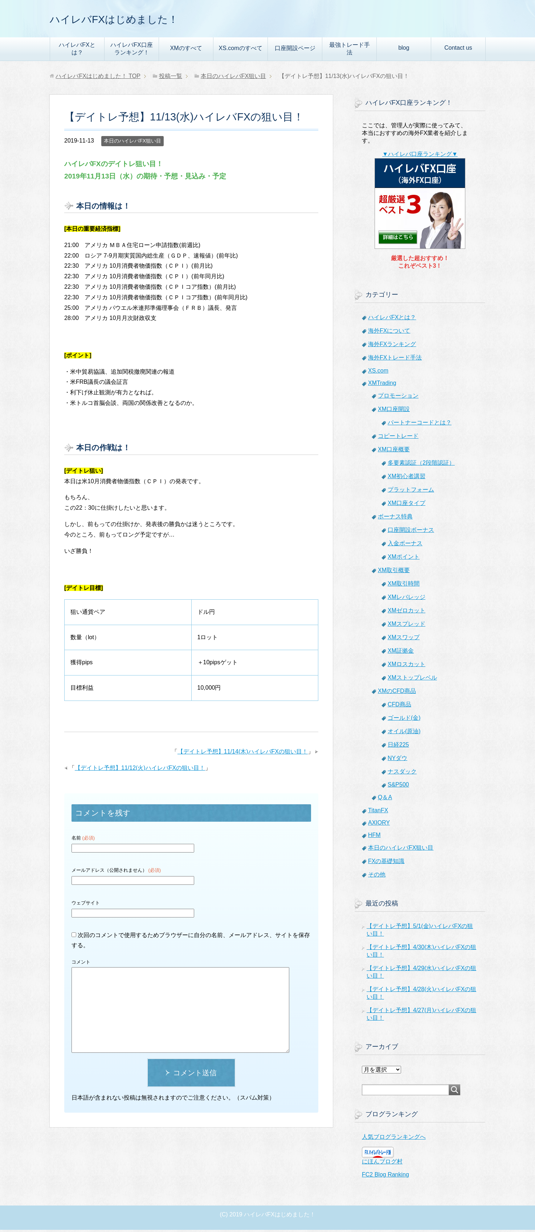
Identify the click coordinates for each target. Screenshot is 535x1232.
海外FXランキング (392, 346)
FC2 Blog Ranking (385, 1177)
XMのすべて (186, 50)
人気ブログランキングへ (394, 1139)
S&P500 (398, 787)
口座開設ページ (295, 50)
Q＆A (385, 799)
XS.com (378, 373)
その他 (376, 877)
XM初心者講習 (406, 478)
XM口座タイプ (406, 505)
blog (403, 50)
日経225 (398, 747)
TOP (98, 78)
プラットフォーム (411, 492)
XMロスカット (406, 666)
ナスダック (402, 774)
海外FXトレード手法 (395, 360)
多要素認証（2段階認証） (421, 465)
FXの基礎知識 (386, 863)
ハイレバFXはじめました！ (132, 19)
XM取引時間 (404, 586)
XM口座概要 (394, 451)
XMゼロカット (406, 612)
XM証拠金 (401, 653)
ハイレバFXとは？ (77, 51)
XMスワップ (404, 639)
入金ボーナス (405, 545)
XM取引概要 (394, 572)
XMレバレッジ (406, 599)
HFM (374, 837)
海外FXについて (389, 333)
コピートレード (398, 438)
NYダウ (397, 760)
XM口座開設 (394, 411)
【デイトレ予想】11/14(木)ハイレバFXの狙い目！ (242, 754)
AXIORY (379, 825)
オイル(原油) (404, 733)
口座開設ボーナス (411, 532)
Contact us (458, 50)
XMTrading (382, 385)
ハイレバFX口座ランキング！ (131, 51)
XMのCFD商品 (397, 693)
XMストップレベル (412, 680)
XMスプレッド (406, 626)
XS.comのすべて (240, 50)
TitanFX (378, 812)
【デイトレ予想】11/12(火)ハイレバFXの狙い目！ (140, 770)
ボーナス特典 (395, 519)
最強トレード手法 (349, 51)
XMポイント (404, 559)
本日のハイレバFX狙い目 (132, 143)
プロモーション (398, 398)
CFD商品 (399, 706)
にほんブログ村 (382, 1164)
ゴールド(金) (404, 720)
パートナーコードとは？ (420, 425)
